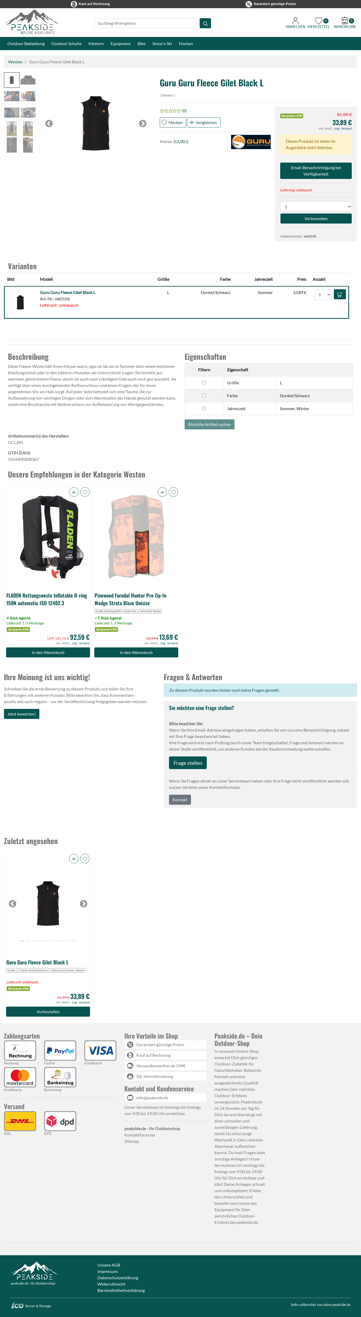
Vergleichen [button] (206, 122)
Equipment (121, 43)
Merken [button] (175, 122)
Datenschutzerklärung (117, 1277)
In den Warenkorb (48, 652)
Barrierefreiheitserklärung (121, 1290)
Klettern (96, 43)
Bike (142, 43)
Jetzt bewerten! (21, 713)
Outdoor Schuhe (66, 43)
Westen (15, 61)
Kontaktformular (139, 1134)
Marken (186, 43)
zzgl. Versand (343, 128)
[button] (12, 80)
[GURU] (181, 141)
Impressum (107, 1271)
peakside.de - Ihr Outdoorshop (33, 1283)
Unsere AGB (108, 1264)
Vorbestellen (48, 1011)
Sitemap (131, 1141)
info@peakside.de (152, 1097)
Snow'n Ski (162, 43)
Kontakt (179, 799)
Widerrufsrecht (111, 1283)
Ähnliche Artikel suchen (209, 424)
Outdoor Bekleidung (26, 43)
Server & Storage (31, 1306)
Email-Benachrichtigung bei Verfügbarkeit (316, 170)
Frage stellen (188, 763)
